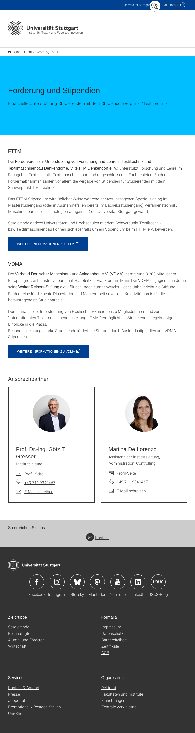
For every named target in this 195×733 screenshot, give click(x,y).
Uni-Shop (16, 710)
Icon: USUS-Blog (158, 578)
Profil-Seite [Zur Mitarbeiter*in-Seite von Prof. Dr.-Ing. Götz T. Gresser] (33, 470)
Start (15, 50)
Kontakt (97, 534)
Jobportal (16, 697)
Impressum (111, 623)
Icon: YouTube (117, 578)
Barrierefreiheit (114, 636)
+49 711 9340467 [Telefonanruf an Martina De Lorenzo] (132, 478)
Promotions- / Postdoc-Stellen (34, 703)
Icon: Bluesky (77, 578)
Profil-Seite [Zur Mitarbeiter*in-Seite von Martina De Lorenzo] (126, 469)
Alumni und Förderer (26, 636)
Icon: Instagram (57, 578)
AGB (105, 649)
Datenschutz (112, 630)
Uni (137, 5)
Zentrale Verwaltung (119, 703)
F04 (170, 5)
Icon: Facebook (36, 578)
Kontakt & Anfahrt (23, 684)
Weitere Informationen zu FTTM (45, 241)
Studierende (18, 623)
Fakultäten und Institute (122, 690)
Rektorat (108, 684)
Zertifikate (110, 642)
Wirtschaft (17, 642)
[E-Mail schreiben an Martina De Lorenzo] (127, 487)
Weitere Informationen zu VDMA (46, 348)
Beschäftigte (19, 630)
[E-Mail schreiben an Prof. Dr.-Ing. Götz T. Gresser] (34, 488)
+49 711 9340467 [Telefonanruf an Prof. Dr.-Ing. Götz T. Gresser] (39, 479)
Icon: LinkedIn (137, 578)
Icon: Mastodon (97, 578)
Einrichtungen (113, 697)
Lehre (25, 50)
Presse (14, 690)
